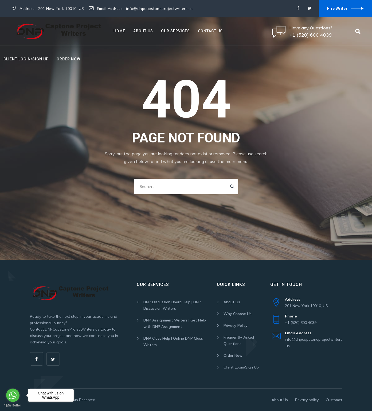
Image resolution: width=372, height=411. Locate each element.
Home (119, 31)
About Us (143, 31)
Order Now (68, 59)
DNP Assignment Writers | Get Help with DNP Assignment (174, 323)
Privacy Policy (236, 325)
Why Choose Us (238, 313)
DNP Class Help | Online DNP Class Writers (173, 341)
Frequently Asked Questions (239, 340)
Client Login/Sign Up (26, 59)
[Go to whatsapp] (12, 395)
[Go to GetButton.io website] (12, 405)
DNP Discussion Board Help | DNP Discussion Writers (172, 305)
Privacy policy (307, 399)
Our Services (175, 31)
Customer (334, 399)
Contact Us (210, 31)
